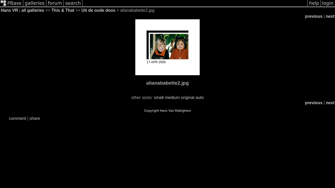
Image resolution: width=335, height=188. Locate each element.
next (330, 16)
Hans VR (9, 10)
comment (17, 118)
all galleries (32, 10)
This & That (63, 10)
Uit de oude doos (98, 10)
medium (172, 97)
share (35, 118)
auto (200, 97)
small (159, 97)
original (187, 97)
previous (313, 16)
